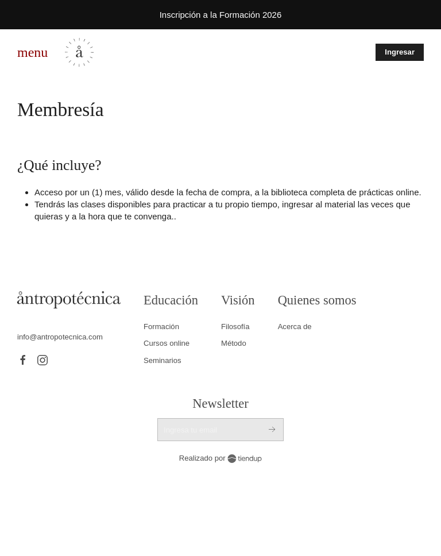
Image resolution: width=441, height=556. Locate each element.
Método (233, 343)
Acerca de (295, 326)
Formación (161, 326)
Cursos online (166, 343)
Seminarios (162, 360)
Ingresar (400, 52)
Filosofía (235, 326)
